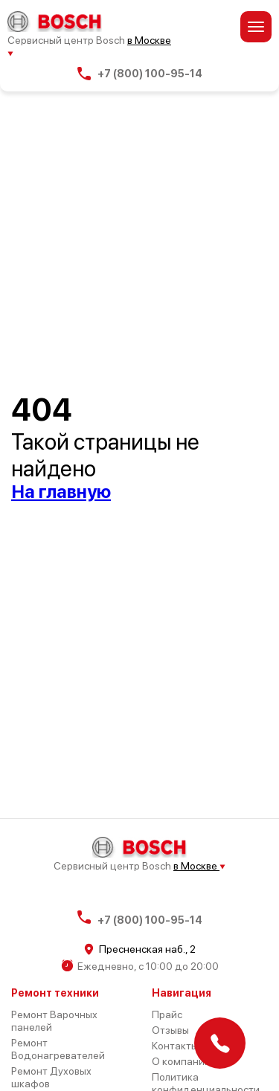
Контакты (175, 1046)
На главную (61, 491)
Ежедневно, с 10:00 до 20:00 (140, 965)
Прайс (167, 1014)
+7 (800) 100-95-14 (139, 73)
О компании (181, 1061)
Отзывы (170, 1030)
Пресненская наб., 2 (140, 949)
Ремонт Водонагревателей (58, 1049)
